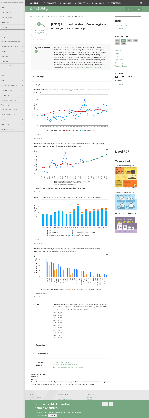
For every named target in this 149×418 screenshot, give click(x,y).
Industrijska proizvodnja (8, 100)
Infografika (5, 22)
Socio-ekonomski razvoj (8, 114)
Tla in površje (5, 95)
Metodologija (120, 63)
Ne (111, 404)
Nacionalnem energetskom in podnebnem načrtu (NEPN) (83, 67)
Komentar (119, 60)
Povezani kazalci (121, 66)
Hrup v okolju (5, 124)
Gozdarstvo (5, 61)
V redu (105, 404)
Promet (3, 51)
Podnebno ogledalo (7, 129)
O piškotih (52, 415)
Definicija (118, 50)
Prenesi (117, 156)
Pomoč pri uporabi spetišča (66, 399)
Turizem (3, 119)
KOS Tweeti (119, 84)
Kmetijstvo (4, 56)
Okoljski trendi (6, 17)
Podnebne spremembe (8, 32)
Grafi (117, 53)
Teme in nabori (6, 12)
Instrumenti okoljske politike (9, 110)
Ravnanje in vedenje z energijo (10, 41)
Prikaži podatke (37, 138)
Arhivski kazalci (91, 399)
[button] (141, 3)
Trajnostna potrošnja (7, 105)
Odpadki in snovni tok (8, 90)
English (121, 28)
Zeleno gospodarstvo (7, 66)
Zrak (2, 71)
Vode (3, 76)
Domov (3, 7)
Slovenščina (123, 25)
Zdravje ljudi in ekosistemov (9, 46)
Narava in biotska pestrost (9, 85)
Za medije (4, 27)
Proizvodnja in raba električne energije (65, 365)
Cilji (116, 56)
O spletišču (61, 397)
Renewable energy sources (61, 362)
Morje (3, 80)
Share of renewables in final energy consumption (68, 367)
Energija (3, 37)
